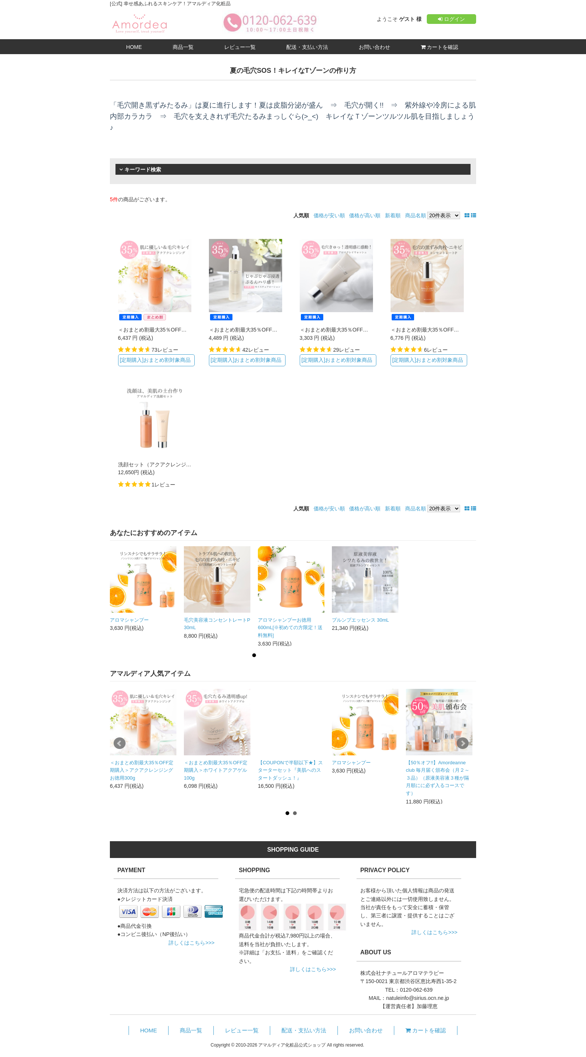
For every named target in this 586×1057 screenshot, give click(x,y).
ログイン (451, 19)
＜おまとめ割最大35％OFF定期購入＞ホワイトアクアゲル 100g (215, 770)
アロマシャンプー (129, 620)
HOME (134, 47)
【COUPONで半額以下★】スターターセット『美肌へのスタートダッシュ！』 (290, 770)
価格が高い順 (364, 215)
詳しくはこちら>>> (192, 943)
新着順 (393, 215)
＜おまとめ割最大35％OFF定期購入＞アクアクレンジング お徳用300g (141, 770)
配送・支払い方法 (307, 47)
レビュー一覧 (240, 47)
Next (463, 743)
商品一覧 (183, 47)
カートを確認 (440, 47)
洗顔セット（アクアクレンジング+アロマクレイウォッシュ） (190, 464)
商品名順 (415, 215)
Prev (120, 743)
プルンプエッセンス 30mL (360, 620)
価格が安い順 (329, 215)
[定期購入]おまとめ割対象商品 (155, 360)
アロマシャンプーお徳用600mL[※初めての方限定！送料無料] (290, 627)
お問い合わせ (374, 47)
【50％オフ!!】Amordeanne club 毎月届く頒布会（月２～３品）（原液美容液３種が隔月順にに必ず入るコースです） (437, 778)
